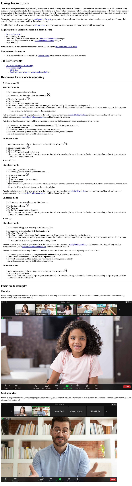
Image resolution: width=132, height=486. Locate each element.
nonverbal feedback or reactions (34, 117)
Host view (14, 70)
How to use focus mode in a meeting (19, 66)
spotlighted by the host (42, 19)
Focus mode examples (14, 68)
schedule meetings (38, 25)
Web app (8, 218)
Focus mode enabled (13, 34)
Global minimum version (48, 39)
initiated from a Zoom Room (66, 47)
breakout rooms (43, 56)
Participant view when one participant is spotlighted (29, 72)
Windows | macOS (12, 83)
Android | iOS (10, 160)
